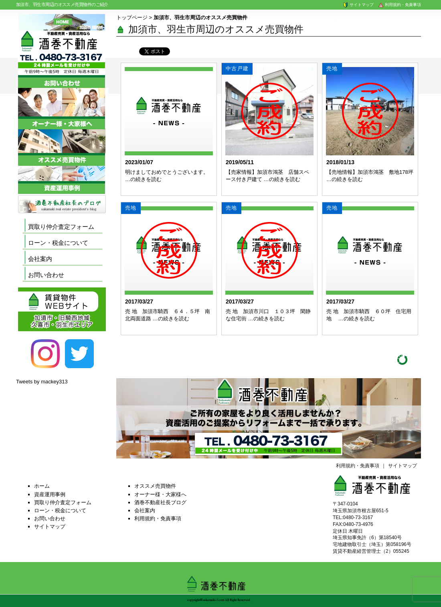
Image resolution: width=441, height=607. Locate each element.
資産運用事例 (49, 494)
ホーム (42, 486)
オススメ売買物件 (155, 486)
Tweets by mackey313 (42, 382)
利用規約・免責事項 (399, 4)
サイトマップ (358, 4)
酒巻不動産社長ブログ (160, 502)
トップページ (132, 17)
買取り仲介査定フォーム (61, 226)
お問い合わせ (46, 274)
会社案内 (40, 258)
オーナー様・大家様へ (160, 494)
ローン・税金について (58, 242)
